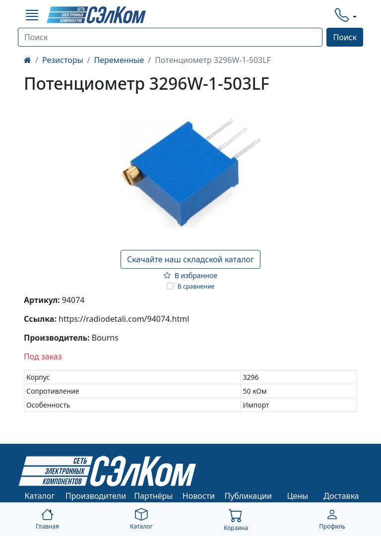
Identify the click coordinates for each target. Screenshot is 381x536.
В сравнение (196, 286)
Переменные (119, 60)
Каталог (40, 495)
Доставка (341, 495)
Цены (298, 495)
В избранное (190, 275)
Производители (95, 495)
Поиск (345, 37)
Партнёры (153, 495)
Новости (199, 495)
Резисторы (62, 60)
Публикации (248, 495)
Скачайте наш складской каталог (190, 259)
